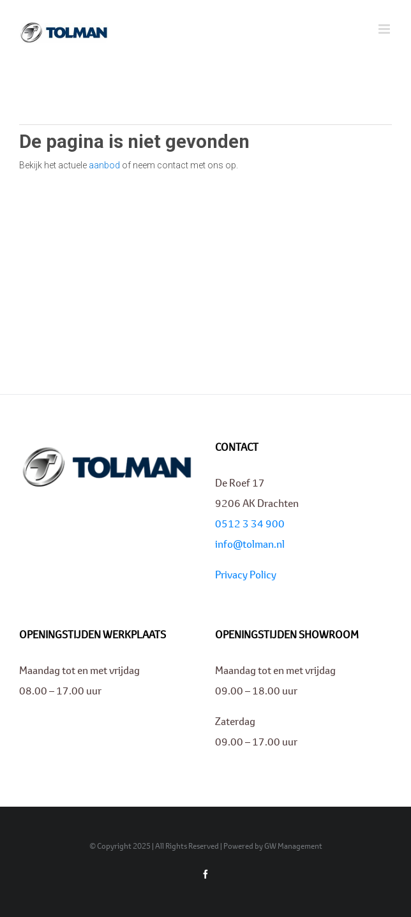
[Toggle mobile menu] (385, 29)
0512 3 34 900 (250, 523)
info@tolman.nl (250, 543)
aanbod (104, 165)
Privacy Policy (245, 574)
